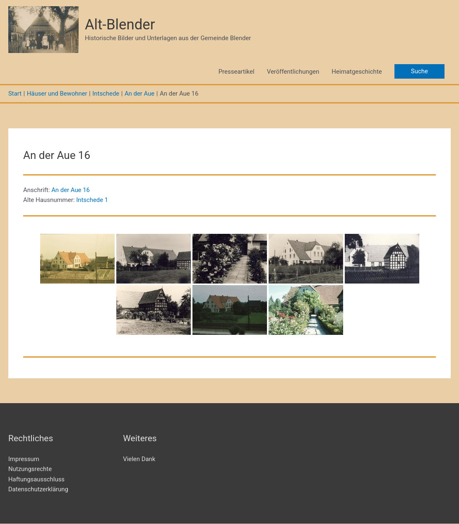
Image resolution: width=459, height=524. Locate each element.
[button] (419, 72)
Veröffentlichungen (293, 71)
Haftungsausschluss (36, 479)
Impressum (23, 459)
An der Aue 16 (70, 190)
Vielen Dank (139, 459)
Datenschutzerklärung (38, 489)
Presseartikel (237, 71)
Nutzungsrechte (30, 469)
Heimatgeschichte (357, 71)
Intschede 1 (92, 200)
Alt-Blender (120, 24)
